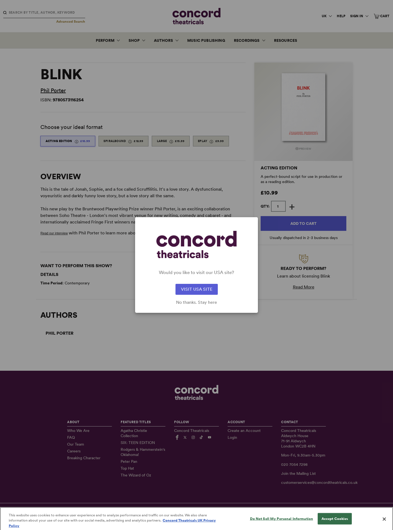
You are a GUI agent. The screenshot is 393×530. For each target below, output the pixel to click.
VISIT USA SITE (196, 289)
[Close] (384, 523)
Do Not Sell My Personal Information (281, 522)
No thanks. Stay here (196, 302)
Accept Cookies (334, 522)
